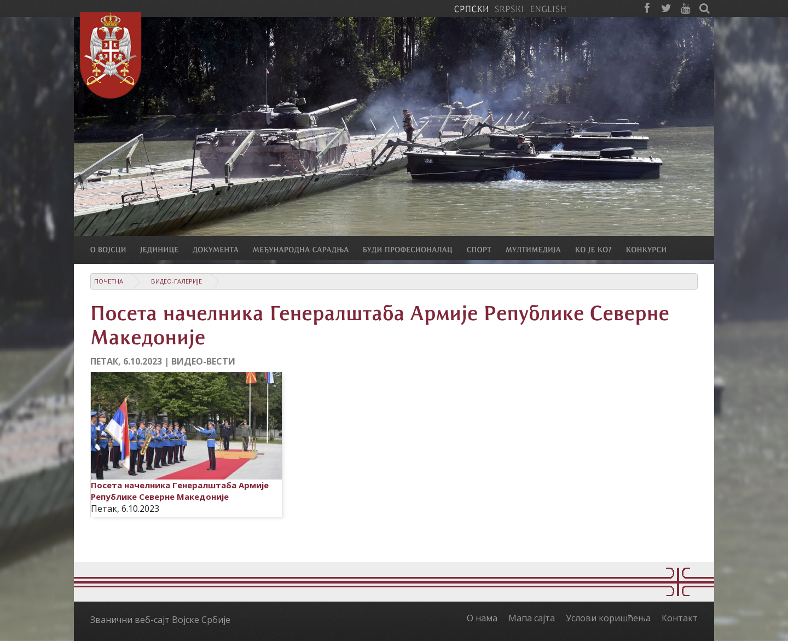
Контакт (680, 618)
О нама (482, 618)
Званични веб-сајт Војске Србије (160, 620)
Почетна (108, 281)
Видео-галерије (176, 281)
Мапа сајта (531, 618)
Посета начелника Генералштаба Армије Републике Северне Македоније (180, 491)
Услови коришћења (608, 618)
